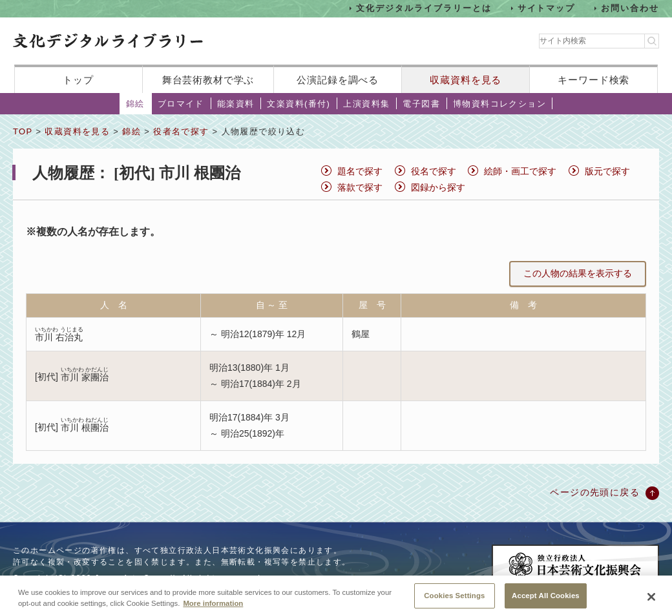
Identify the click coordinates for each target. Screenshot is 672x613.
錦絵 (135, 104)
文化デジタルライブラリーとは (423, 8)
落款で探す (360, 187)
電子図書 (421, 104)
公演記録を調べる (338, 79)
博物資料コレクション (499, 104)
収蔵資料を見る (465, 79)
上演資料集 (366, 104)
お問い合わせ (630, 8)
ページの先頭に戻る (595, 492)
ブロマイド (181, 104)
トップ (78, 79)
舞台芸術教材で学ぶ (208, 79)
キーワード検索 (593, 79)
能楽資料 (236, 104)
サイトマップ (547, 8)
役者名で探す (181, 131)
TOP (22, 131)
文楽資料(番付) (298, 104)
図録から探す (438, 187)
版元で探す (607, 171)
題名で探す (360, 171)
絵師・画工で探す (520, 171)
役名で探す (433, 171)
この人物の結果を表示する (577, 273)
